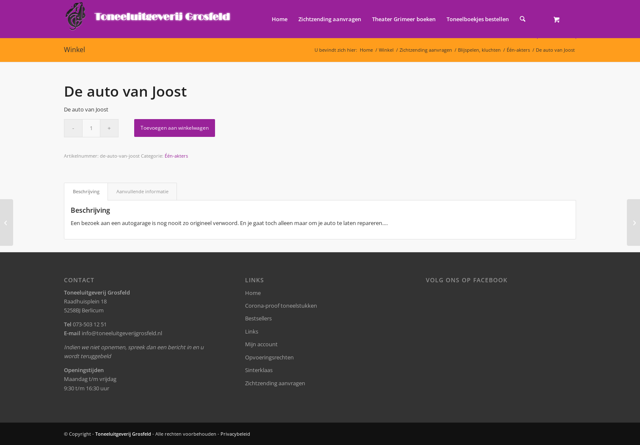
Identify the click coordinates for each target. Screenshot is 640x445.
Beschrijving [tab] (86, 191)
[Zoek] (522, 19)
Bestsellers (258, 318)
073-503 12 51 (90, 324)
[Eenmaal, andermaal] (6, 222)
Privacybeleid (235, 434)
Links (251, 331)
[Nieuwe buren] (633, 222)
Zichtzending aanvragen (275, 383)
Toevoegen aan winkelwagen (175, 127)
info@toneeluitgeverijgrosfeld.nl (122, 333)
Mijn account (261, 344)
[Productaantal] (91, 128)
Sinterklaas (259, 370)
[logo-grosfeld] (149, 19)
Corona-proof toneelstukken (281, 305)
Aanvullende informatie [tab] (142, 191)
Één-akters (176, 156)
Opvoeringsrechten (269, 357)
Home (253, 293)
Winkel (74, 49)
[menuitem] (279, 19)
